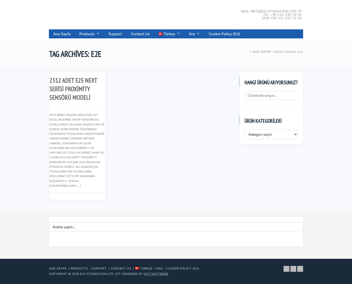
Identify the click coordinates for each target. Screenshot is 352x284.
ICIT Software (156, 274)
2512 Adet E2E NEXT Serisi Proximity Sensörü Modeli (73, 88)
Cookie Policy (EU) (224, 34)
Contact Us (140, 34)
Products (89, 34)
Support (115, 34)
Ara (194, 34)
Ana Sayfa (62, 34)
